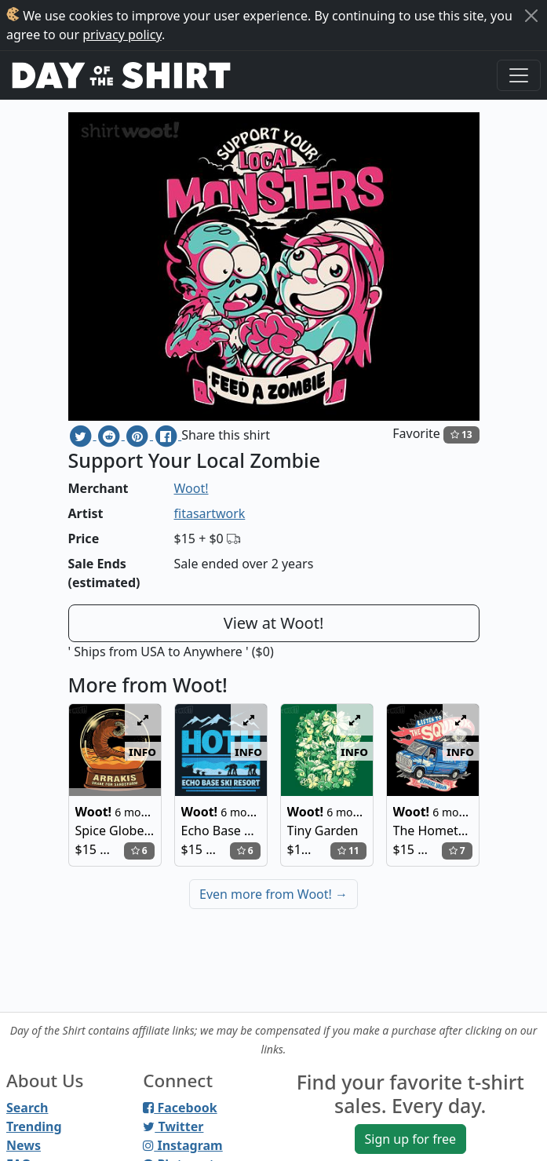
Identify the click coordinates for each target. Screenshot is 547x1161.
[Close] (531, 15)
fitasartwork (210, 513)
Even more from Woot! (273, 894)
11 (348, 850)
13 (461, 434)
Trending (34, 1126)
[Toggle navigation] (519, 75)
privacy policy (122, 34)
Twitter (173, 1126)
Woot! (191, 488)
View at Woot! (274, 622)
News (23, 1145)
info (142, 751)
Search (27, 1107)
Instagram (182, 1145)
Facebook (180, 1107)
